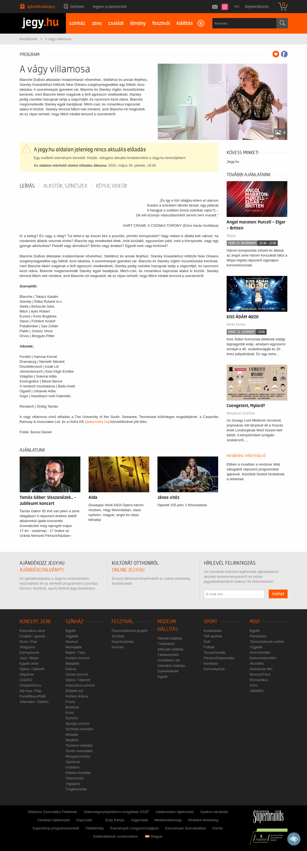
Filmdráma (258, 636)
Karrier (217, 828)
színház (77, 23)
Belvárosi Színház (241, 413)
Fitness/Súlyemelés (219, 658)
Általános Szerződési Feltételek (52, 812)
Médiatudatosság (168, 820)
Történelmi (165, 644)
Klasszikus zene (32, 631)
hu (236, 6)
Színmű (72, 718)
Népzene (27, 674)
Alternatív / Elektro (34, 702)
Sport (210, 622)
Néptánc (72, 740)
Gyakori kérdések (214, 812)
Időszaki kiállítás (170, 649)
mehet (278, 593)
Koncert (118, 647)
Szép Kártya (114, 820)
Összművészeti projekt (129, 631)
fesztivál (161, 23)
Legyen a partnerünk (110, 6)
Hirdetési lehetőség (203, 820)
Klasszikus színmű (80, 685)
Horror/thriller (260, 652)
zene (97, 23)
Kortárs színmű (77, 658)
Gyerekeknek (168, 671)
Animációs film (261, 669)
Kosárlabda (213, 631)
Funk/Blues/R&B (33, 696)
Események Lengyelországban (134, 828)
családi (116, 23)
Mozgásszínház (78, 756)
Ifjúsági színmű (77, 724)
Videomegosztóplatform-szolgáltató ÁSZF (116, 812)
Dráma (71, 669)
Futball (209, 647)
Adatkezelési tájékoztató (175, 812)
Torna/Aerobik (215, 652)
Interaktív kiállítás (171, 666)
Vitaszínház (75, 778)
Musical (72, 642)
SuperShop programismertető (56, 828)
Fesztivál (123, 622)
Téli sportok (213, 636)
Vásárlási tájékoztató (53, 820)
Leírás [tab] (27, 186)
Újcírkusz (73, 762)
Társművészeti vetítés (267, 642)
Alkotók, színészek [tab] (65, 186)
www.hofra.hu (97, 422)
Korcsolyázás (214, 669)
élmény (138, 23)
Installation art (168, 660)
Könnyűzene (29, 652)
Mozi (255, 622)
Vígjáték (72, 636)
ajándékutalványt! (42, 570)
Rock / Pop (28, 642)
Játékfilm (257, 691)
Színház (74, 622)
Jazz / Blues (29, 658)
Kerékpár (211, 663)
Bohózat (72, 707)
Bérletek (77, 6)
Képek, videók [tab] (111, 186)
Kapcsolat (84, 820)
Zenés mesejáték (79, 751)
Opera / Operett (32, 669)
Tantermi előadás (79, 745)
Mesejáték (74, 647)
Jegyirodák (139, 820)
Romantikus (259, 680)
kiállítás (185, 23)
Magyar (153, 836)
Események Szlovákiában (185, 828)
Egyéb (71, 631)
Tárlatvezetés (168, 655)
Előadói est (74, 691)
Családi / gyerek (32, 636)
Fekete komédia (78, 773)
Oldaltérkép (95, 828)
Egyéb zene (29, 663)
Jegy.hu (233, 162)
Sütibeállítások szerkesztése (115, 836)
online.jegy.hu (128, 570)
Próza (70, 702)
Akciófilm (257, 663)
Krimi (70, 713)
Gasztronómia (123, 642)
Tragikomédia (76, 789)
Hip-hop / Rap (31, 691)
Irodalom (73, 767)
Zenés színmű (77, 674)
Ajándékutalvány (41, 6)
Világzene (27, 647)
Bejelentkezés (257, 6)
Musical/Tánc (260, 674)
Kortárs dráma (77, 696)
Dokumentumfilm (263, 658)
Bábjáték (73, 663)
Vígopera (73, 784)
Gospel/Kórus (30, 685)
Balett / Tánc (76, 652)
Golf (207, 642)
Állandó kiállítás (169, 638)
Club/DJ (26, 680)
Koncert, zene (35, 622)
